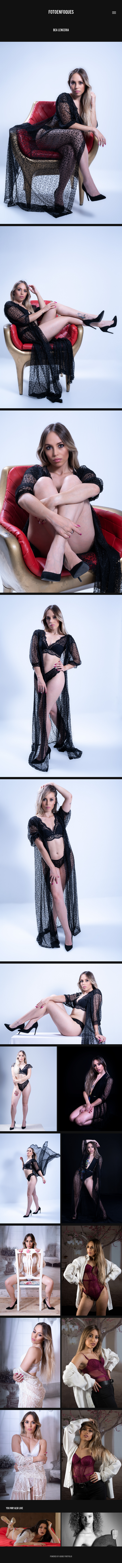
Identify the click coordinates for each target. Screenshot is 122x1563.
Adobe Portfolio (65, 1556)
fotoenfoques (61, 12)
